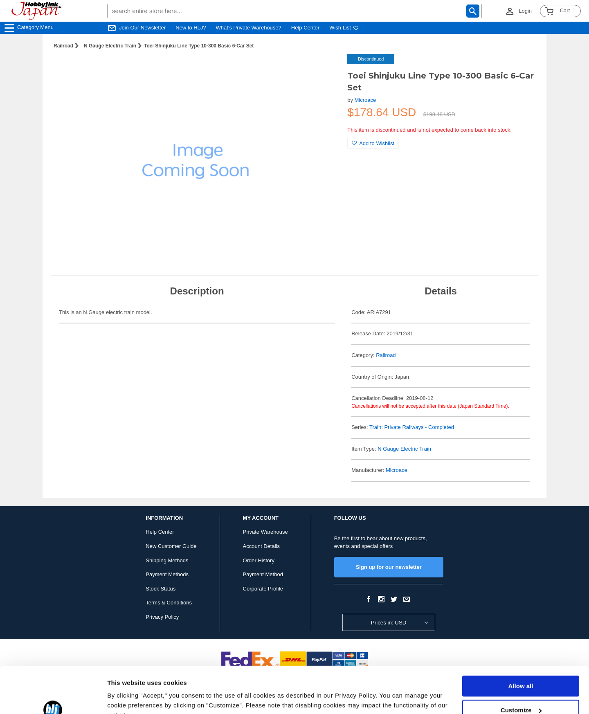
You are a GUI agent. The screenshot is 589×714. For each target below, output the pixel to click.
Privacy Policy (162, 617)
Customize (521, 670)
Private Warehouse (265, 532)
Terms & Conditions (169, 602)
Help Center (305, 28)
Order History (258, 560)
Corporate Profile (263, 589)
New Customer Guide (171, 546)
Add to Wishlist (373, 143)
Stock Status (160, 589)
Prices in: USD (389, 623)
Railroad (63, 46)
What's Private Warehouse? (248, 28)
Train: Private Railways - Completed (411, 427)
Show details (126, 697)
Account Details (261, 546)
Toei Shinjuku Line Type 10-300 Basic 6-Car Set (199, 46)
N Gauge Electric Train (110, 46)
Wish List (344, 28)
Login (525, 11)
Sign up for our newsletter (389, 567)
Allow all (520, 646)
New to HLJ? (190, 28)
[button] (324, 69)
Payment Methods (167, 574)
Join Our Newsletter (142, 28)
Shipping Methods (167, 560)
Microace (365, 100)
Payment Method (263, 574)
